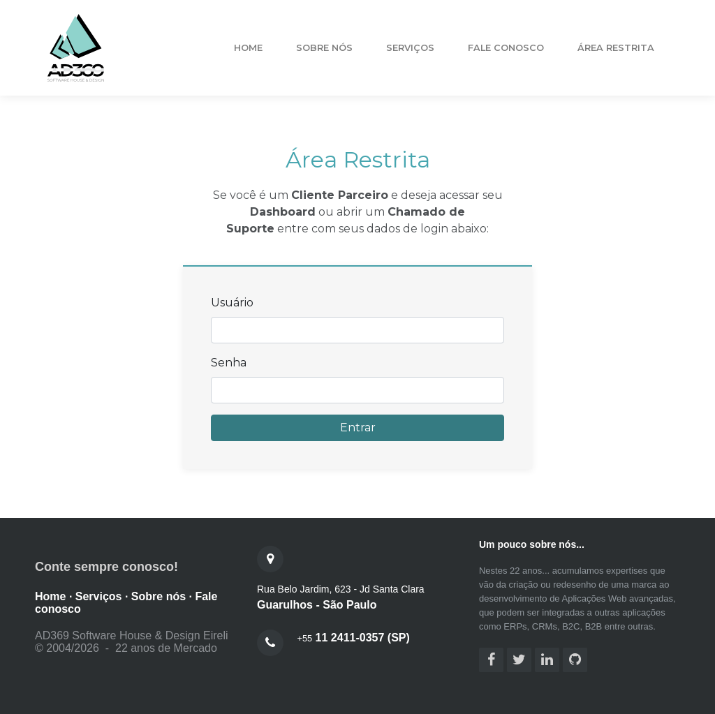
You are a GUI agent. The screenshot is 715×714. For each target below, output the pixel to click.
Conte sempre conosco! (106, 567)
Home (248, 48)
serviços (410, 48)
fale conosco (506, 48)
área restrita (615, 48)
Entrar (358, 427)
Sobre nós (158, 596)
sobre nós (324, 48)
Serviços (98, 596)
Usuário (232, 302)
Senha (228, 362)
